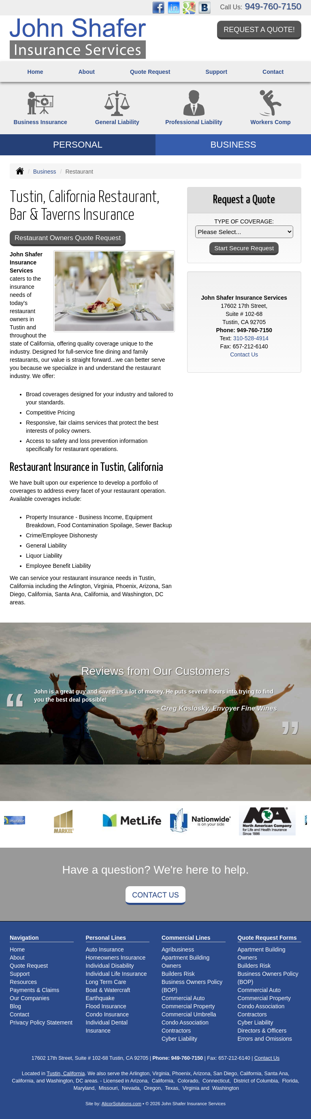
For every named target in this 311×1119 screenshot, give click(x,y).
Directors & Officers (262, 1030)
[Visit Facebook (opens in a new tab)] (158, 7)
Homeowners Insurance (116, 957)
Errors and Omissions (265, 1038)
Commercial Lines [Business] (186, 937)
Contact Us (155, 895)
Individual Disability (110, 965)
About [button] (86, 72)
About (17, 957)
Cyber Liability (179, 1038)
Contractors (176, 1030)
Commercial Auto (183, 998)
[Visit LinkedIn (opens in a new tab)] (173, 7)
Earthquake (100, 998)
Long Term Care (106, 982)
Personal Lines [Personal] (106, 937)
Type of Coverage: (244, 221)
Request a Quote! (259, 30)
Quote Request (29, 965)
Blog (15, 1006)
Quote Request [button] (150, 72)
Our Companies (29, 998)
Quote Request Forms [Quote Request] (267, 937)
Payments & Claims (34, 990)
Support (20, 974)
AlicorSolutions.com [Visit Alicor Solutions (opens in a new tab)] (121, 1103)
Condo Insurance (107, 1014)
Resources (23, 982)
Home (35, 72)
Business (44, 171)
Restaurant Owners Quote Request (68, 238)
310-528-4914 (250, 338)
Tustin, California (66, 1073)
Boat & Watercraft (108, 990)
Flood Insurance (106, 1006)
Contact (272, 72)
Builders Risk (178, 974)
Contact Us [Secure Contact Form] (244, 354)
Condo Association (185, 1022)
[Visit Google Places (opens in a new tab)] (189, 7)
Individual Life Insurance (116, 974)
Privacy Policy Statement (41, 1022)
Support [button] (217, 72)
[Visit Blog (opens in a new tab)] (204, 7)
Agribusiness (178, 949)
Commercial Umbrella (189, 1014)
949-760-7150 (273, 6)
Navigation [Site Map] (24, 937)
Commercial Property (188, 1006)
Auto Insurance (105, 949)
